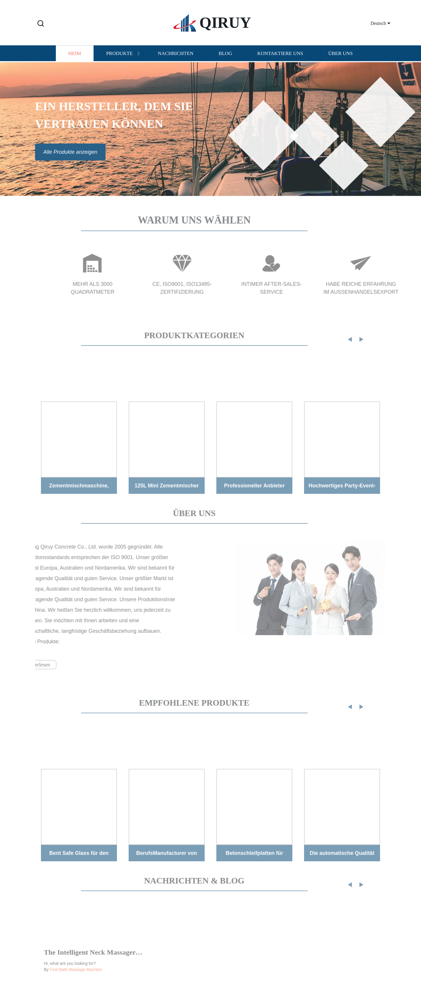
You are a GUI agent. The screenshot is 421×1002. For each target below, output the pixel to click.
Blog (225, 53)
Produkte (119, 53)
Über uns (340, 53)
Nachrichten (176, 53)
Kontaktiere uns (280, 53)
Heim (74, 53)
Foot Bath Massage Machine (76, 977)
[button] (40, 23)
